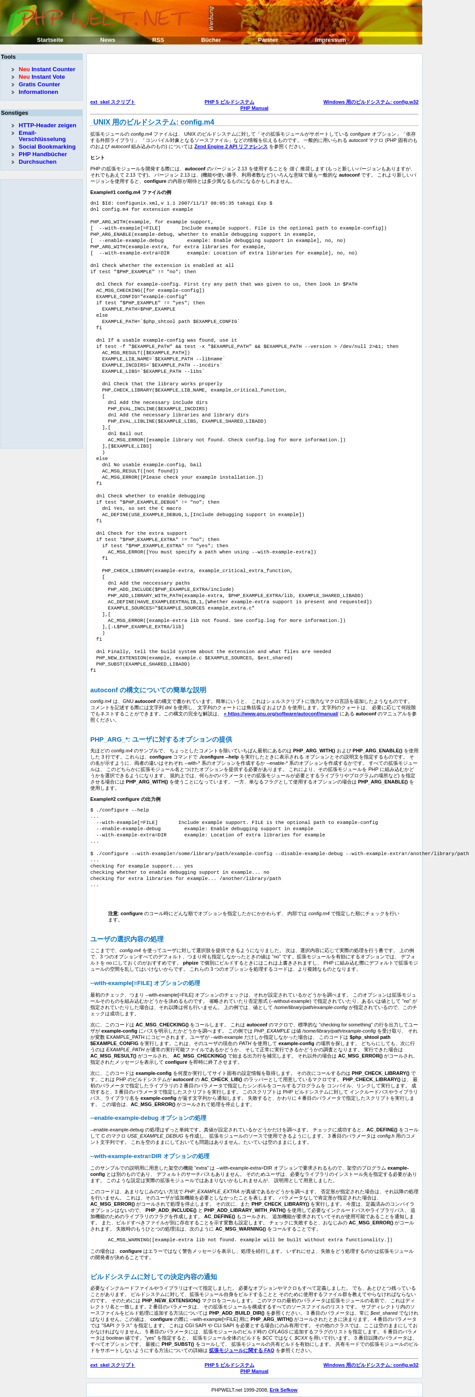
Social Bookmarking (47, 146)
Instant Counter (47, 69)
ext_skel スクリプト (112, 102)
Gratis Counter (39, 84)
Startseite (50, 39)
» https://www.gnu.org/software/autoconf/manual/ (281, 713)
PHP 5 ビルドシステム (229, 102)
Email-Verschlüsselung (42, 135)
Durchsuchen (37, 161)
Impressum (330, 39)
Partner (268, 39)
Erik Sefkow (283, 1390)
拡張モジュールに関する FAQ (241, 1350)
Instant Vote (42, 76)
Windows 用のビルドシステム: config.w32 (371, 102)
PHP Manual (254, 108)
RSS (158, 39)
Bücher (211, 39)
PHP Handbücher (43, 154)
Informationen (38, 92)
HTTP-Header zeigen (47, 125)
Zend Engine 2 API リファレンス (231, 146)
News (107, 39)
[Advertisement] (252, 77)
